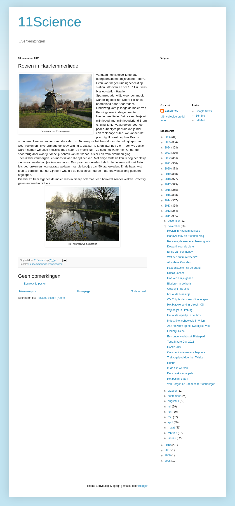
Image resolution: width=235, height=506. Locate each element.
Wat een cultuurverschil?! (182, 257)
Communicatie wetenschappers (186, 352)
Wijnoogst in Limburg (180, 310)
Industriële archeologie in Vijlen (186, 320)
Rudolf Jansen (176, 273)
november (174, 226)
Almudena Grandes (178, 262)
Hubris (171, 363)
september (174, 396)
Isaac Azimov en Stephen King (185, 236)
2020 (168, 168)
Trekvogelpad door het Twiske (185, 357)
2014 (168, 200)
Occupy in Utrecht (178, 288)
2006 (168, 455)
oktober (173, 390)
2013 (168, 205)
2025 (168, 142)
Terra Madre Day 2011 (180, 341)
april (171, 422)
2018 (168, 179)
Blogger (143, 485)
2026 (168, 137)
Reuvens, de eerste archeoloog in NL (189, 241)
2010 (168, 445)
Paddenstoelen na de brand (183, 267)
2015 (168, 195)
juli (170, 406)
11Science (49, 21)
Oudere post (138, 291)
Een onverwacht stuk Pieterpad (186, 336)
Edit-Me (200, 115)
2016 (168, 189)
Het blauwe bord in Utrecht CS (185, 304)
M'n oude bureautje (178, 294)
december (174, 220)
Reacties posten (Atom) (51, 297)
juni (170, 411)
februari (173, 433)
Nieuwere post (28, 291)
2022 (168, 158)
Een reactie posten (35, 283)
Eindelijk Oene (176, 331)
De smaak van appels (180, 373)
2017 (168, 184)
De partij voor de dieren (181, 246)
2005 (168, 460)
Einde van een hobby (180, 251)
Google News (204, 111)
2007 (168, 450)
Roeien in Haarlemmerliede (183, 230)
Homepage (83, 291)
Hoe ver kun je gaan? (180, 278)
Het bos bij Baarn (177, 378)
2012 (168, 210)
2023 (168, 152)
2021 (168, 163)
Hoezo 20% (174, 347)
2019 (168, 174)
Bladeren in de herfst (179, 283)
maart (172, 427)
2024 (168, 147)
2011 (168, 216)
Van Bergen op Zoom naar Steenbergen (191, 384)
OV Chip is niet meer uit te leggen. (188, 299)
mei (170, 417)
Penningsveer (55, 264)
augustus (174, 401)
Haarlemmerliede (37, 264)
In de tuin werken (177, 368)
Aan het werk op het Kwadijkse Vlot (188, 325)
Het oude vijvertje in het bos (184, 315)
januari (172, 438)
